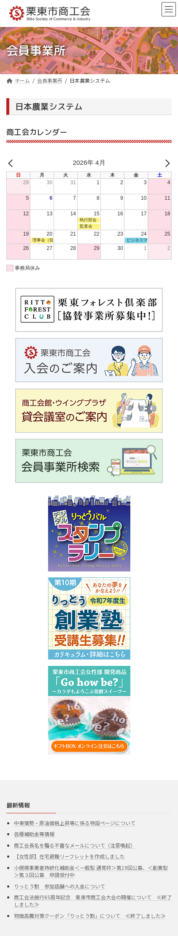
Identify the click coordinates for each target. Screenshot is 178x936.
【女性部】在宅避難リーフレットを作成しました (69, 856)
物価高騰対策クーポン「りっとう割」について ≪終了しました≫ (90, 915)
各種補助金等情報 (34, 833)
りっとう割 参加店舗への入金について (59, 886)
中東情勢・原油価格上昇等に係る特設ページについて (74, 822)
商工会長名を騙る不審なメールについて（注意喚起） (74, 845)
